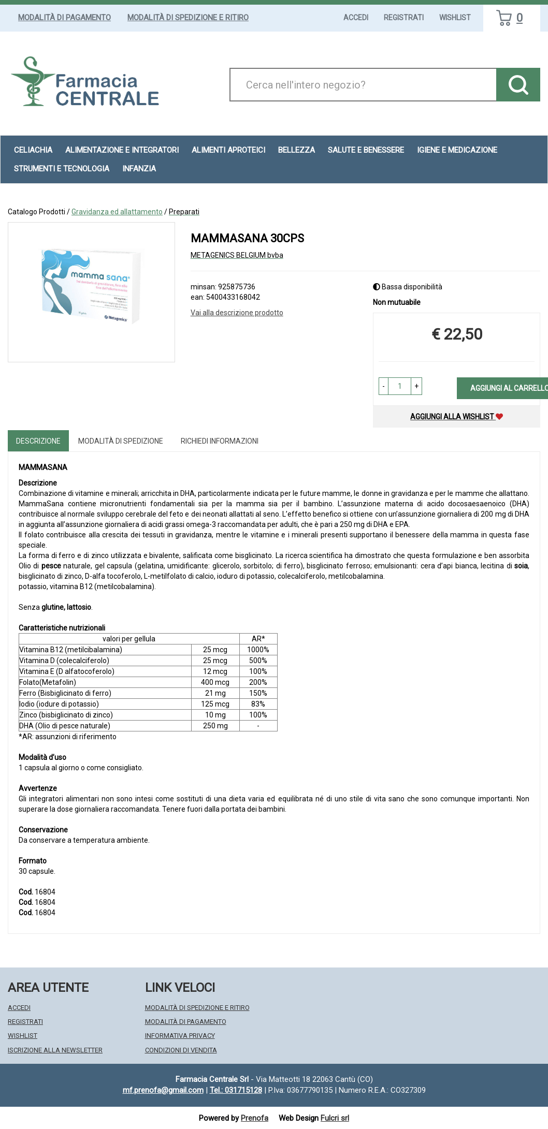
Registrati (404, 17)
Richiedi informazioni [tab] (219, 441)
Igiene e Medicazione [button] (457, 150)
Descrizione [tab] (38, 441)
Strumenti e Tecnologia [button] (61, 168)
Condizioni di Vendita (181, 1050)
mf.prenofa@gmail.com (163, 1090)
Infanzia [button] (139, 168)
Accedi (355, 17)
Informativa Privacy (180, 1035)
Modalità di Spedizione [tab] (120, 441)
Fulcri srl (335, 1118)
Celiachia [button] (33, 150)
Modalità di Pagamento (64, 17)
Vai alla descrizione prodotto (237, 313)
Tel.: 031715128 (236, 1090)
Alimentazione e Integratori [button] (122, 150)
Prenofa (254, 1118)
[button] (383, 386)
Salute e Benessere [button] (366, 150)
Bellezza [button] (296, 150)
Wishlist (455, 17)
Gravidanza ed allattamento (117, 212)
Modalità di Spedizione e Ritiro (188, 17)
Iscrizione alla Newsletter (55, 1050)
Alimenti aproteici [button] (228, 150)
